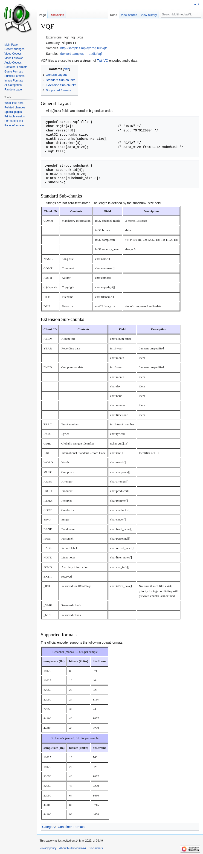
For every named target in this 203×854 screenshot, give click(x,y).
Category (48, 827)
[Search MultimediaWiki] (181, 14)
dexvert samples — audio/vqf (81, 53)
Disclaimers (96, 848)
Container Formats (71, 827)
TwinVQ (102, 60)
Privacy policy (48, 848)
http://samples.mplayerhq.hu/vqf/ (83, 48)
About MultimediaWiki (72, 848)
